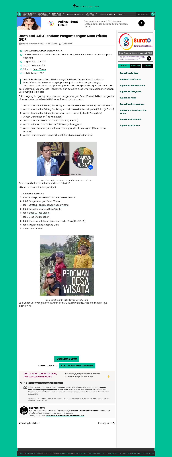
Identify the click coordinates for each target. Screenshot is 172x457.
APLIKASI (91, 14)
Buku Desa (33, 383)
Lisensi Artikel (65, 453)
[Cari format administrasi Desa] (143, 14)
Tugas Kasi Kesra (128, 97)
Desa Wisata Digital (39, 212)
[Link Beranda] (19, 14)
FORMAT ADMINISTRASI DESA (29, 453)
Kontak (135, 453)
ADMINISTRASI (28, 14)
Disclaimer (150, 453)
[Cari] (153, 14)
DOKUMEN (43, 14)
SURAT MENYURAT (106, 14)
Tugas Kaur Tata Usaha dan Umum (133, 111)
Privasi (141, 453)
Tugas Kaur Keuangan (130, 119)
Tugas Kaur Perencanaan (132, 104)
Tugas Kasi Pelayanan (130, 91)
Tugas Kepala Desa (129, 73)
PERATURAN (57, 14)
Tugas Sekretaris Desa (130, 79)
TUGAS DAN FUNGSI (74, 14)
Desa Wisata (39, 69)
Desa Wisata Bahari (39, 216)
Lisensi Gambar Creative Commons (89, 453)
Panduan (57, 383)
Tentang (110, 453)
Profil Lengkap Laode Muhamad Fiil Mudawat (65, 415)
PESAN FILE (121, 14)
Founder (118, 453)
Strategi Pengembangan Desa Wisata (48, 204)
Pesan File (127, 453)
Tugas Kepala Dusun (130, 125)
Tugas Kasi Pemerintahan (132, 85)
